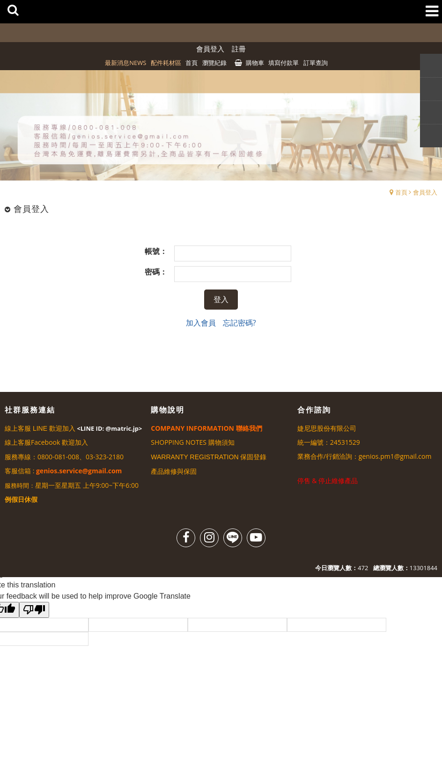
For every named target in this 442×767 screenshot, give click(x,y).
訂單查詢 (315, 62)
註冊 (239, 48)
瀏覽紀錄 (214, 62)
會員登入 (210, 48)
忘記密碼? (239, 323)
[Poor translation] (34, 610)
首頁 (401, 192)
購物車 (255, 62)
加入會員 (201, 323)
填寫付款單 (283, 62)
